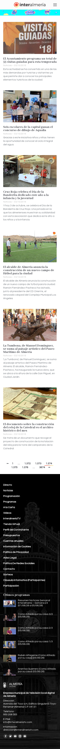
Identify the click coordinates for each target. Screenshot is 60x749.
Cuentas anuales (13, 541)
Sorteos (8, 574)
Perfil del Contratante (16, 529)
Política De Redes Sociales (19, 563)
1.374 (49, 463)
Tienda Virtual (11, 524)
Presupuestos (11, 535)
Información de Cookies (17, 546)
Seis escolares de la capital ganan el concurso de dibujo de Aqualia (28, 128)
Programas (9, 501)
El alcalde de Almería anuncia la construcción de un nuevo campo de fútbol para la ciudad (28, 270)
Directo (7, 485)
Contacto (9, 569)
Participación (11, 585)
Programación (11, 496)
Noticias (7, 65)
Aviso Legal (9, 557)
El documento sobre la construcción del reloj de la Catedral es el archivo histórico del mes (28, 427)
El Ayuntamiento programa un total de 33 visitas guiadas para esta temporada (30, 60)
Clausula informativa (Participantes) (24, 580)
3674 (42, 467)
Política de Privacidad (16, 552)
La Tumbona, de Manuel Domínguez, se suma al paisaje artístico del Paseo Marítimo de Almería (28, 349)
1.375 (14, 467)
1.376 (25, 467)
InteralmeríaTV (11, 518)
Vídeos (7, 513)
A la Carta (9, 507)
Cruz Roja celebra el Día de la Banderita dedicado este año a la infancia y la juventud (26, 195)
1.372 (27, 463)
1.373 (38, 463)
